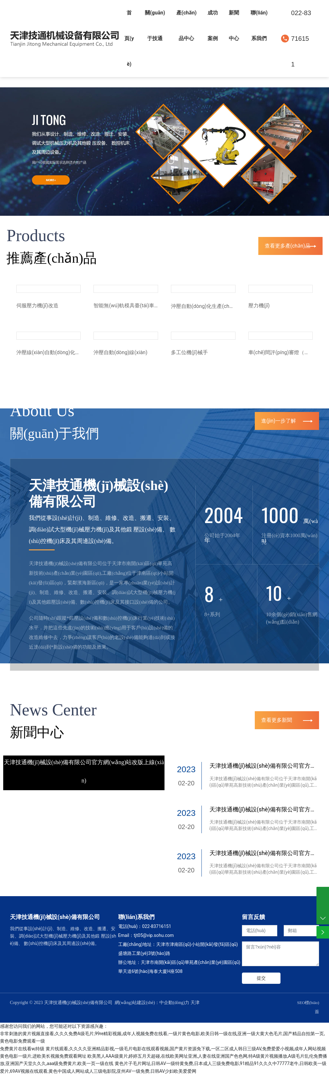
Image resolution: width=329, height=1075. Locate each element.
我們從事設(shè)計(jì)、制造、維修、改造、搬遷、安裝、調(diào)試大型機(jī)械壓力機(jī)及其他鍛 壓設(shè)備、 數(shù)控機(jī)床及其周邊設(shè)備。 (102, 529)
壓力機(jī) (259, 305)
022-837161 (154, 926)
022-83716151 (301, 38)
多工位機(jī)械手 (189, 352)
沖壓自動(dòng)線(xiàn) (120, 352)
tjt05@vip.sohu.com (153, 935)
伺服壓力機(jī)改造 (37, 305)
